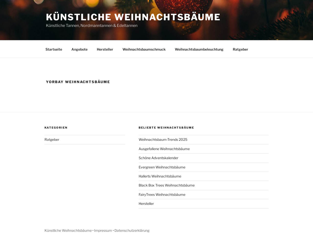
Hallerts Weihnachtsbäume (160, 176)
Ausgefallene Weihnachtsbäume (164, 149)
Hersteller (105, 49)
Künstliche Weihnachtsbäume (133, 17)
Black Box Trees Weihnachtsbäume (167, 185)
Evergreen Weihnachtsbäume (162, 167)
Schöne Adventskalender (158, 158)
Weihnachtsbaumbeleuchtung (199, 49)
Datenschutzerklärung (131, 230)
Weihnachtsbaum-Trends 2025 (163, 139)
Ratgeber (240, 49)
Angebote (79, 49)
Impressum (103, 230)
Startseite (53, 49)
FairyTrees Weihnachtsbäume (162, 194)
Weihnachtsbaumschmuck (144, 49)
